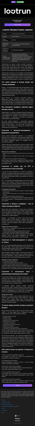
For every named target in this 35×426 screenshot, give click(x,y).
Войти (13, 2)
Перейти (17, 385)
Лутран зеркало (17, 24)
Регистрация (20, 2)
